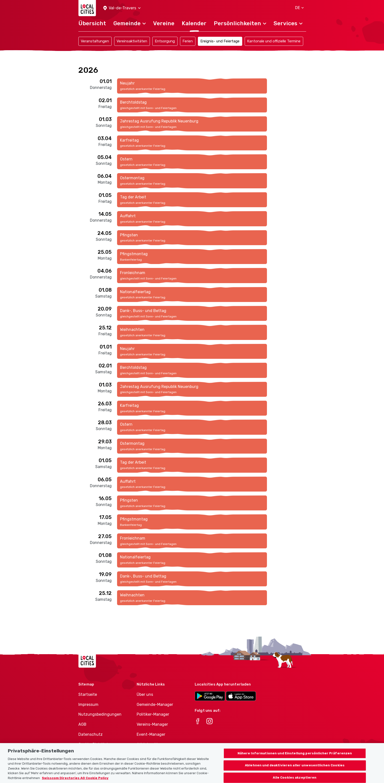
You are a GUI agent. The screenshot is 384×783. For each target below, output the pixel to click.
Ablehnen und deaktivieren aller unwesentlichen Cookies (295, 770)
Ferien (187, 41)
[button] (122, 8)
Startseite (87, 694)
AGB (82, 724)
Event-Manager (151, 734)
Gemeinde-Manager (155, 704)
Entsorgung (165, 41)
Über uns (145, 694)
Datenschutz (90, 734)
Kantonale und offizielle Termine (273, 41)
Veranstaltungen (95, 41)
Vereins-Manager (152, 724)
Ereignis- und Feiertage (220, 41)
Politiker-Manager (153, 714)
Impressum (88, 704)
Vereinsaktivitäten (132, 41)
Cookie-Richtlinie (94, 744)
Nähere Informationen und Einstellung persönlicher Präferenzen (295, 757)
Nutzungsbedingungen (99, 714)
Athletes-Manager (153, 744)
